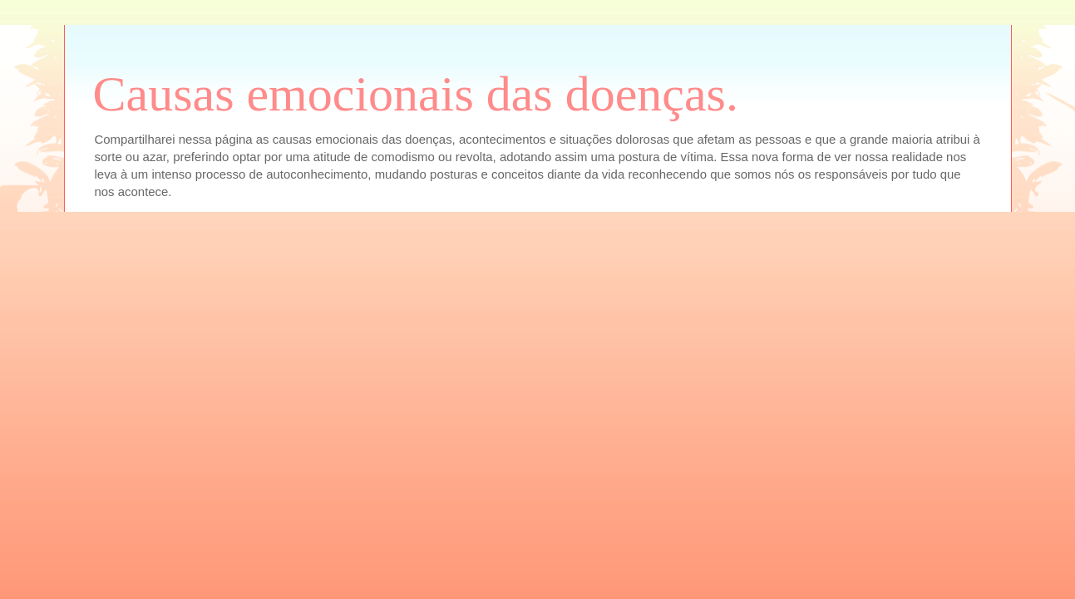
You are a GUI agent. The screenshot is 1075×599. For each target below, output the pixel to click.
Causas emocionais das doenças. (415, 93)
